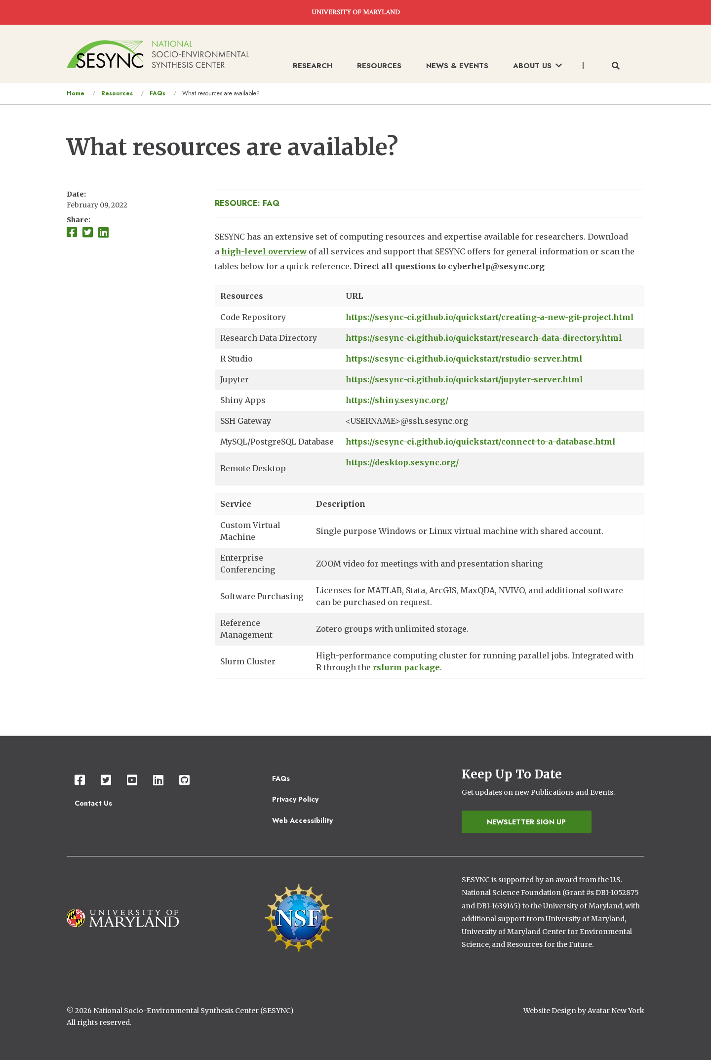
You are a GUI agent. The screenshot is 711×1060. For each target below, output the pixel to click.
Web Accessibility (302, 820)
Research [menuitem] (312, 65)
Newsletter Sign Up (526, 822)
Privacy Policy (295, 799)
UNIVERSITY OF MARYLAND (356, 12)
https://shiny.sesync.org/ (397, 400)
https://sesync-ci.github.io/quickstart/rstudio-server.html (464, 359)
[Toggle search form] (615, 66)
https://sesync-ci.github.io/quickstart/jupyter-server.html (464, 379)
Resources (117, 93)
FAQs (157, 93)
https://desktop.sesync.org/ (402, 462)
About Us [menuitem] (537, 65)
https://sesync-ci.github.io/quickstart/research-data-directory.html (484, 338)
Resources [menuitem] (379, 65)
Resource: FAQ (247, 203)
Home (75, 93)
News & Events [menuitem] (457, 65)
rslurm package (406, 667)
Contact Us (93, 803)
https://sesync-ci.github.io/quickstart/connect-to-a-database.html (481, 442)
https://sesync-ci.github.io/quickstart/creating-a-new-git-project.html (490, 317)
